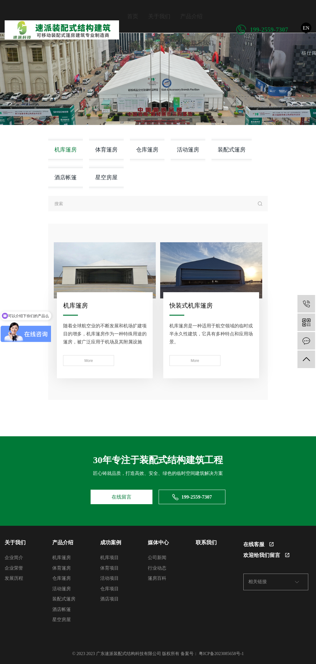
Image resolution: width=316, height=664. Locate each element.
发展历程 (14, 577)
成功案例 (138, 43)
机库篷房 (65, 149)
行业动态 (157, 566)
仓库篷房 (147, 149)
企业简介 (14, 556)
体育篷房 (106, 149)
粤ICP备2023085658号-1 (221, 652)
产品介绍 (191, 16)
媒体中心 (170, 43)
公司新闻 (157, 556)
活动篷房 (188, 149)
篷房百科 (157, 577)
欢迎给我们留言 (266, 554)
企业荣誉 (14, 566)
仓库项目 (109, 587)
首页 (132, 16)
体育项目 (109, 566)
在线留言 (121, 495)
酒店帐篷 (65, 177)
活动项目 (109, 577)
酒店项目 (109, 598)
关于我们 (159, 16)
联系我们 (202, 43)
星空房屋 (106, 177)
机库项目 (109, 556)
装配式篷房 (232, 149)
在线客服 (258, 543)
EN (306, 28)
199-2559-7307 (262, 30)
